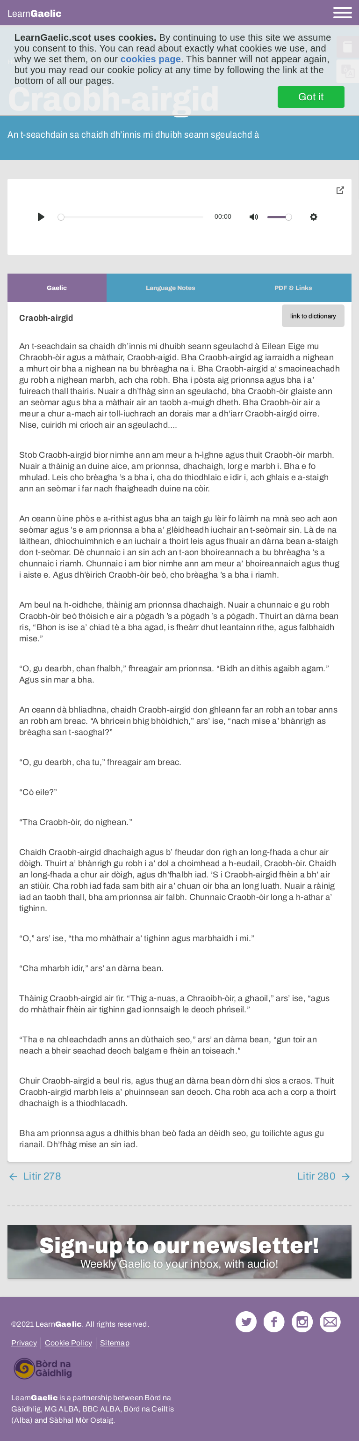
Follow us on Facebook (274, 1321)
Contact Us (330, 1321)
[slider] (131, 217)
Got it (311, 97)
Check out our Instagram (302, 1321)
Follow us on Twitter (246, 1321)
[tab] (57, 288)
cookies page (151, 59)
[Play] (41, 217)
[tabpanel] (179, 732)
